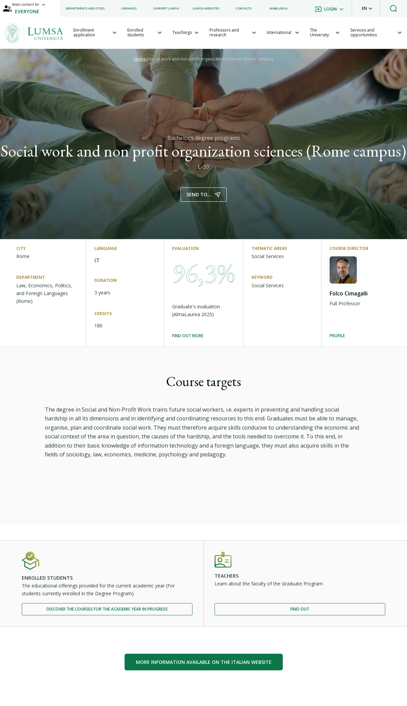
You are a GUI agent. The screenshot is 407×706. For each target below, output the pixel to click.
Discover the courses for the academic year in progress (107, 609)
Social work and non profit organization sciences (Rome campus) (211, 59)
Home (140, 59)
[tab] (95, 32)
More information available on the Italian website (204, 662)
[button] (367, 8)
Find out (299, 609)
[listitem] (85, 8)
